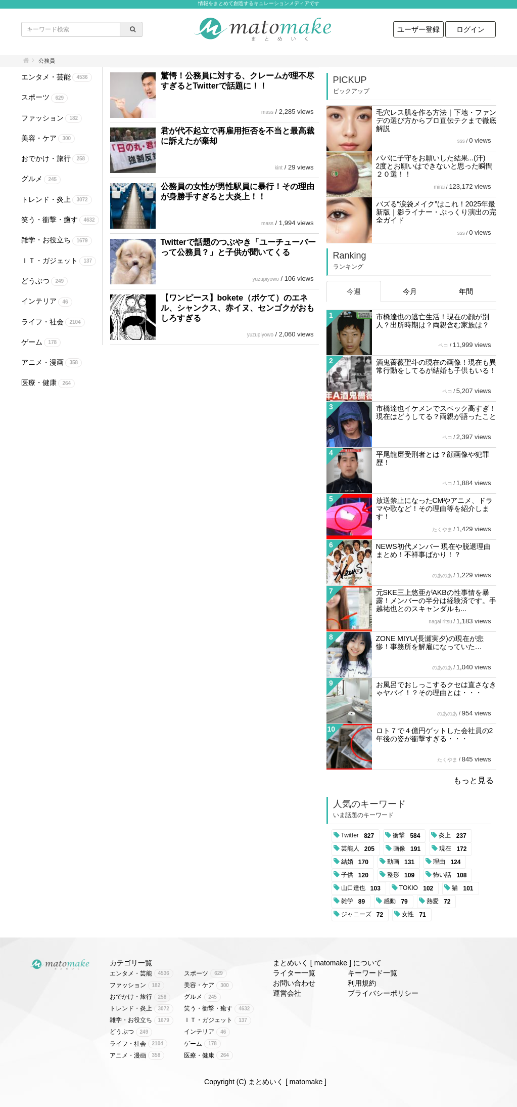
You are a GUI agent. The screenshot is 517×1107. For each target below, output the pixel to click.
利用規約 (362, 983)
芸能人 (359, 849)
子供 (356, 875)
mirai (439, 187)
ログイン (470, 29)
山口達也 (362, 888)
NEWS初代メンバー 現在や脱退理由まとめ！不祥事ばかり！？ (433, 550)
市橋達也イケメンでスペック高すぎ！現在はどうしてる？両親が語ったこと (436, 412)
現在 (454, 849)
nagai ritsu (440, 621)
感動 (397, 901)
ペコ (443, 345)
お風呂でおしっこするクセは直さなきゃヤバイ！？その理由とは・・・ (436, 688)
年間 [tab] (466, 291)
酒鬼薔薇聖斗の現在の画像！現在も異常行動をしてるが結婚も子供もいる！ (436, 366)
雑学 (355, 901)
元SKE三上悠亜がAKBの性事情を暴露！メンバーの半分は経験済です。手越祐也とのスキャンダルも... (436, 600)
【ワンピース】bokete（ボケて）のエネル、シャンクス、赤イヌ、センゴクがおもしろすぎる (237, 307)
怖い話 (451, 875)
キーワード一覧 (372, 973)
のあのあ (442, 575)
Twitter (359, 835)
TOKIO (418, 888)
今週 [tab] (354, 291)
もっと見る (473, 780)
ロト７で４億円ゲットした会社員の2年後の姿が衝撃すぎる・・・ (434, 735)
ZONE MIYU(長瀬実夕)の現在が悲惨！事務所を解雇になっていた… (430, 642)
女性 (416, 914)
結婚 (356, 862)
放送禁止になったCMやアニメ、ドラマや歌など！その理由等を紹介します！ (434, 508)
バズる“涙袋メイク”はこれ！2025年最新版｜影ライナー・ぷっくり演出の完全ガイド (436, 212)
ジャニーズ (364, 914)
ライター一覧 (294, 973)
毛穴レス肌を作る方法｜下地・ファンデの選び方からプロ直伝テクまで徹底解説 (436, 120)
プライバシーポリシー (383, 993)
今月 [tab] (410, 291)
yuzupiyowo (266, 279)
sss (461, 141)
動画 (402, 862)
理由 (448, 862)
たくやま (442, 529)
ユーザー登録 (418, 29)
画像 (408, 849)
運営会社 (287, 993)
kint (279, 168)
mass (267, 112)
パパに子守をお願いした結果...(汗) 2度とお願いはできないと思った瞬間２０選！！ (434, 166)
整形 (402, 875)
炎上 (454, 835)
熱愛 (440, 901)
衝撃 (408, 835)
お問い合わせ (294, 983)
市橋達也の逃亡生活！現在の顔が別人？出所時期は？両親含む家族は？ (432, 321)
